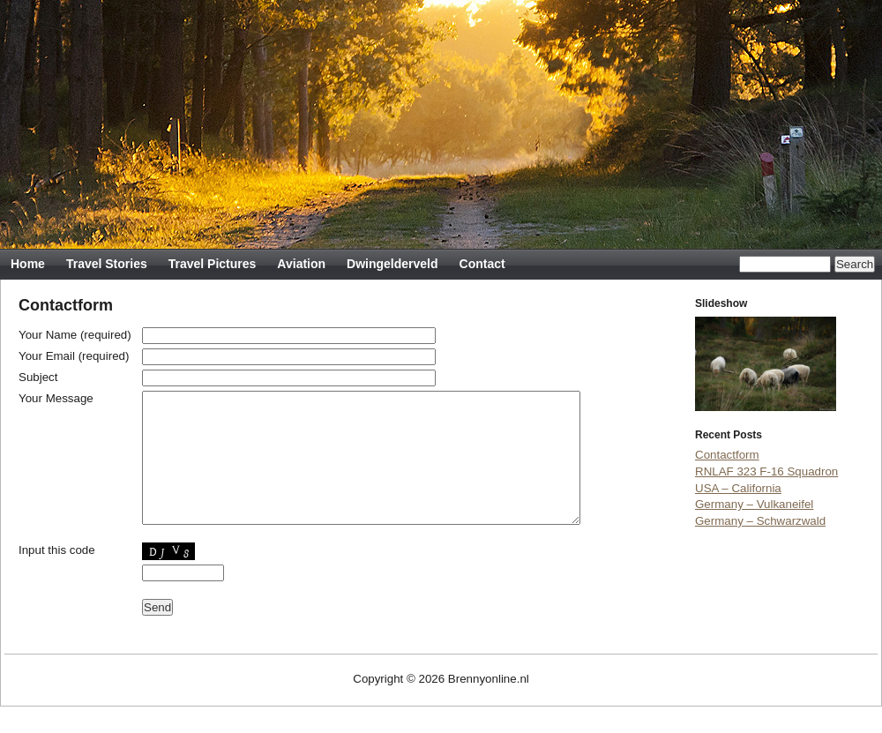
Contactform (727, 454)
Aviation (301, 264)
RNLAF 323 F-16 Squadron (766, 471)
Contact (482, 264)
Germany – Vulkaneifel (754, 504)
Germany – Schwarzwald (760, 520)
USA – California (738, 488)
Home (28, 264)
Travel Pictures (212, 264)
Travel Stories (106, 264)
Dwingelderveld (392, 264)
